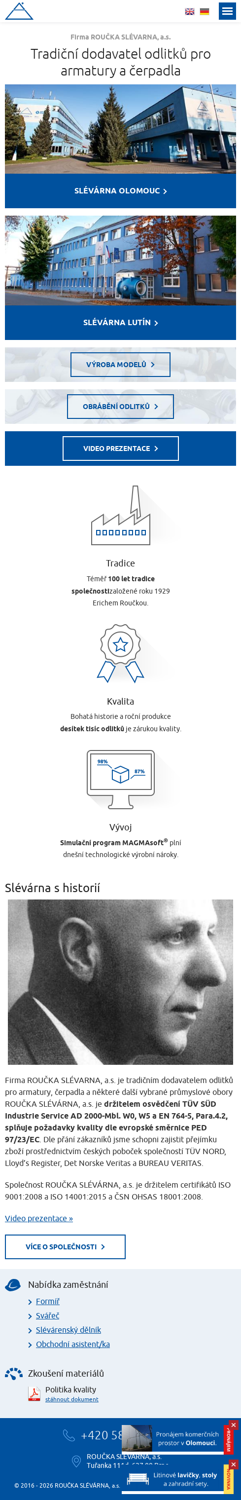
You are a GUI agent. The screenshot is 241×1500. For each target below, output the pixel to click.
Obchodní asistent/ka (73, 1345)
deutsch (204, 11)
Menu (227, 11)
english (189, 11)
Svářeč (47, 1316)
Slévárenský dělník (68, 1330)
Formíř (48, 1302)
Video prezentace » (39, 1219)
